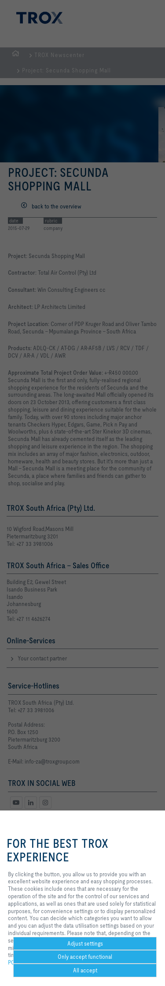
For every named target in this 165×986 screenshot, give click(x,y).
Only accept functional (85, 956)
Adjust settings (85, 943)
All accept (85, 970)
